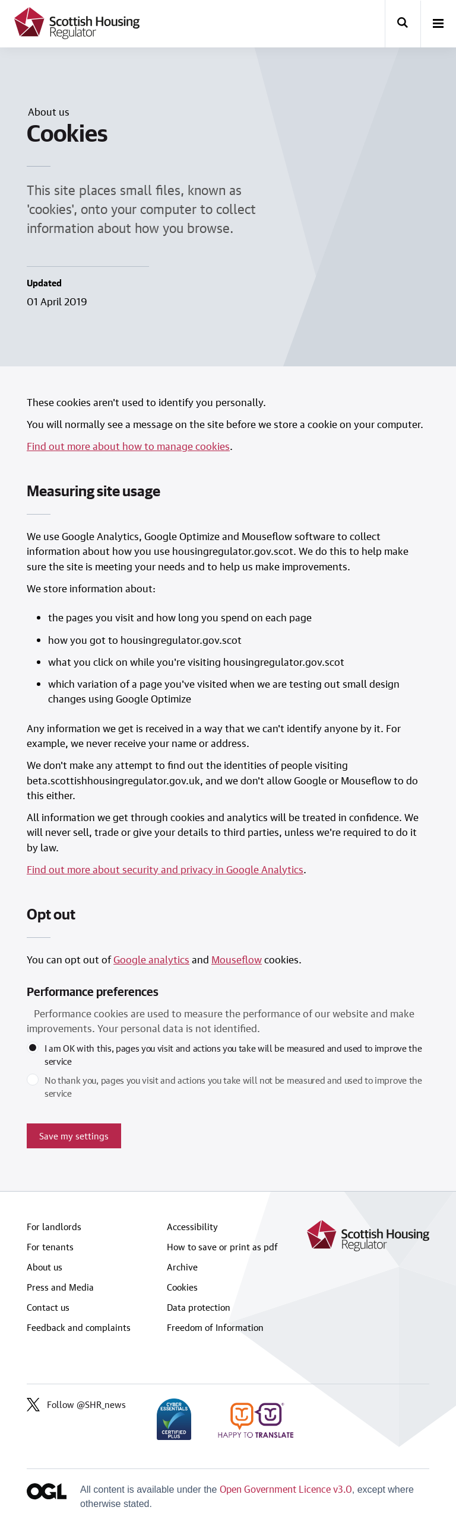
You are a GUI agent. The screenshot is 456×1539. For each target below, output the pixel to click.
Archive (182, 1267)
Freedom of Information (215, 1327)
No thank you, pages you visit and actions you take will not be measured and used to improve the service (233, 1087)
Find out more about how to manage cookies (128, 445)
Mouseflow (236, 959)
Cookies (182, 1287)
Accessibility (192, 1226)
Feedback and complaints (79, 1327)
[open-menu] (438, 24)
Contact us (48, 1307)
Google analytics (151, 959)
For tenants (50, 1246)
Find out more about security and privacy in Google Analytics (165, 869)
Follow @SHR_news (76, 1404)
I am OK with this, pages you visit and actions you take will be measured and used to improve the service (233, 1055)
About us (44, 1267)
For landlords (54, 1226)
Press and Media (60, 1287)
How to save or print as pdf (222, 1246)
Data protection (198, 1307)
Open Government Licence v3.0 (286, 1489)
